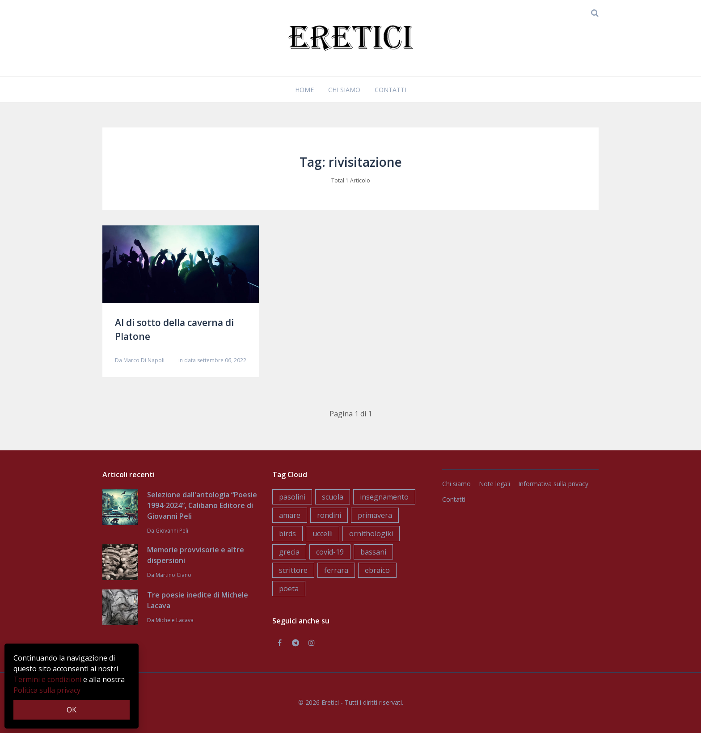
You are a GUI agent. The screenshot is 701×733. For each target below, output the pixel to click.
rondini (329, 515)
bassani (373, 552)
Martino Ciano (173, 575)
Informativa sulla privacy (553, 483)
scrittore (293, 570)
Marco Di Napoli (144, 360)
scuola (332, 497)
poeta (289, 588)
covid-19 (330, 552)
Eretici (330, 702)
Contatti (390, 89)
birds (287, 533)
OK (71, 710)
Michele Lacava (175, 620)
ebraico (377, 570)
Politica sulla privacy (46, 690)
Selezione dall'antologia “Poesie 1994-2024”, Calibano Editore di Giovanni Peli (202, 505)
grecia (289, 552)
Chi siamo (344, 89)
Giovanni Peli (172, 530)
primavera (375, 515)
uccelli (322, 533)
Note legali (494, 483)
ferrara (336, 570)
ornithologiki (371, 533)
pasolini (292, 497)
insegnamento (384, 497)
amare (289, 515)
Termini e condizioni (47, 679)
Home (304, 89)
